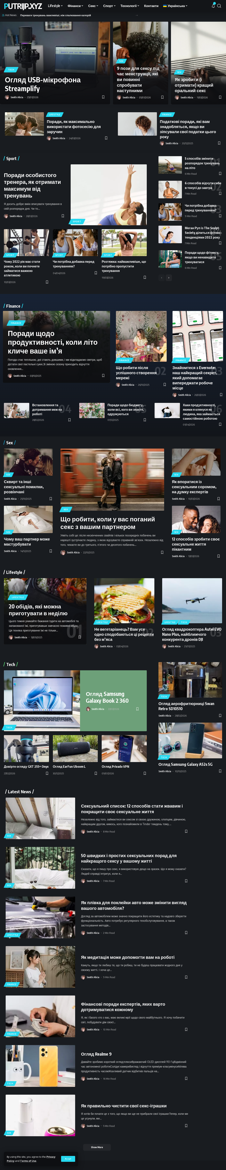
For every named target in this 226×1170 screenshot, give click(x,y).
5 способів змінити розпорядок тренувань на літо (202, 163)
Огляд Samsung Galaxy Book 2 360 (107, 697)
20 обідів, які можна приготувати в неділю (38, 609)
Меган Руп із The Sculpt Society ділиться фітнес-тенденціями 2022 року (203, 232)
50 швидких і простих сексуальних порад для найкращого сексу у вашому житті (129, 858)
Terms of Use (28, 1160)
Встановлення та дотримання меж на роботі (47, 409)
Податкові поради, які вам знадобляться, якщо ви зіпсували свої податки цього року (188, 129)
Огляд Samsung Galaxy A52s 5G (185, 764)
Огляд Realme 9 (96, 1054)
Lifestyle (54, 114)
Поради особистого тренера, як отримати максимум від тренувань (32, 185)
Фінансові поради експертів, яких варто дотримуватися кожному (123, 1006)
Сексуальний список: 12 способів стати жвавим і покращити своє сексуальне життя (132, 808)
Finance (167, 114)
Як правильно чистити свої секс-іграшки (124, 1105)
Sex (121, 61)
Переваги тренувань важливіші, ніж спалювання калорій (55, 15)
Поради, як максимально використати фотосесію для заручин (74, 126)
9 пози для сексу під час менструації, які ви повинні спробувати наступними (138, 79)
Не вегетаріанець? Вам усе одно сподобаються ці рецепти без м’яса (124, 634)
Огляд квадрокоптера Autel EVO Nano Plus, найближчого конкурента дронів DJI (192, 634)
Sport (77, 221)
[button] (137, 15)
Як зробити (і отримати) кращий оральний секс (194, 85)
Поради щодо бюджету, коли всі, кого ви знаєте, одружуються (126, 409)
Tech (11, 69)
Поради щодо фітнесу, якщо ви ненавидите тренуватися (202, 257)
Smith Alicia (17, 97)
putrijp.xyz (23, 6)
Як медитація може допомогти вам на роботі (127, 957)
